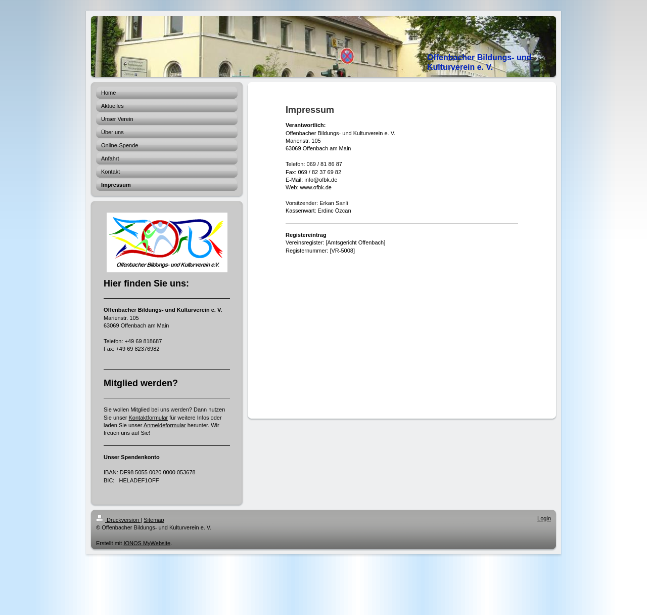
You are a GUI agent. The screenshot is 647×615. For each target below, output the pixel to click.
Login (544, 518)
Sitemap (154, 520)
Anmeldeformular (165, 425)
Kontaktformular (148, 418)
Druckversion (118, 520)
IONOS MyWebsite (146, 543)
